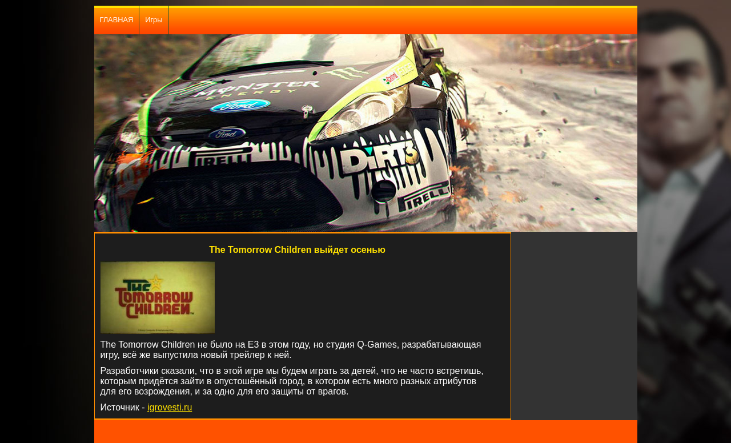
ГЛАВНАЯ (117, 19)
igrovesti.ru (169, 407)
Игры (153, 19)
